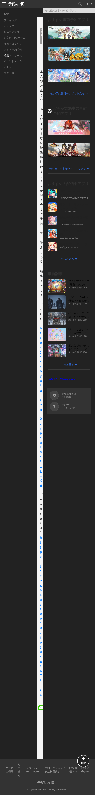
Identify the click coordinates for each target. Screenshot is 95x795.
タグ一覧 (9, 73)
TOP (6, 14)
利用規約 (19, 770)
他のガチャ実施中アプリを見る (67, 168)
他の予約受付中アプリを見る (67, 93)
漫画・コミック (13, 43)
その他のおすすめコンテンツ (61, 10)
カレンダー (10, 26)
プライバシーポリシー (32, 769)
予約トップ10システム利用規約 (55, 769)
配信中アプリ (11, 31)
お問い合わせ (85, 769)
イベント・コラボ (14, 61)
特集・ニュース (13, 55)
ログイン (89, 4)
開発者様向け (73, 769)
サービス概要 (9, 769)
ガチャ (8, 67)
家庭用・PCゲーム (15, 37)
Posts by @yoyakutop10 (61, 378)
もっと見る (67, 258)
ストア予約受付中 (14, 49)
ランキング (10, 20)
